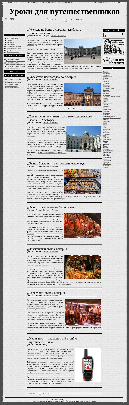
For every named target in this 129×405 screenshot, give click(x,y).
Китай (105, 124)
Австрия (106, 75)
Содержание (11, 44)
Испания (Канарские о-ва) (112, 118)
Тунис (105, 146)
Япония (105, 167)
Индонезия (106, 111)
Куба (104, 126)
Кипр (105, 122)
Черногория (107, 157)
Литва (105, 127)
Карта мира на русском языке (12, 80)
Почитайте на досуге (12, 87)
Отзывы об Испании (50, 166)
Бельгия (106, 83)
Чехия (105, 159)
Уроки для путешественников (64, 11)
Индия (105, 108)
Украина (106, 149)
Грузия (105, 99)
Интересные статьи (12, 84)
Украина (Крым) (109, 150)
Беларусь (106, 81)
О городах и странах (14, 48)
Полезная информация (13, 82)
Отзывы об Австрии (58, 36)
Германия (106, 95)
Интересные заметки (14, 46)
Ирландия (106, 113)
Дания (105, 101)
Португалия (107, 139)
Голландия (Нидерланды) (111, 96)
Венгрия (106, 90)
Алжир (105, 78)
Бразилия (106, 86)
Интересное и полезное (15, 50)
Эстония (106, 165)
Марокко (106, 131)
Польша (106, 137)
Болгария (106, 85)
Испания (106, 114)
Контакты (10, 42)
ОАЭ (104, 136)
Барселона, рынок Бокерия (47, 293)
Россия (105, 141)
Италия (105, 119)
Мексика (106, 132)
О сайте (9, 40)
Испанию (39, 219)
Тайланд (106, 144)
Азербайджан (107, 76)
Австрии (49, 86)
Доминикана (107, 103)
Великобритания (109, 88)
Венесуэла (106, 91)
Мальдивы (106, 129)
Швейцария (107, 160)
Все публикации (12, 38)
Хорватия (106, 155)
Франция (106, 154)
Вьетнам (106, 93)
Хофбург (38, 93)
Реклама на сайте (13, 52)
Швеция (106, 162)
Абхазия (106, 72)
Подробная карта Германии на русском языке (15, 60)
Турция (105, 147)
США (105, 142)
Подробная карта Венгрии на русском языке (15, 67)
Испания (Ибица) (109, 116)
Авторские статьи (11, 86)
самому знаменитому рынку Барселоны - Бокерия (45, 187)
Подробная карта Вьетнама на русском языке (15, 63)
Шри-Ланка (107, 164)
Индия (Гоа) (107, 109)
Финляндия (107, 152)
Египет (105, 104)
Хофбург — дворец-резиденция (49, 68)
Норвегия (106, 134)
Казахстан (106, 121)
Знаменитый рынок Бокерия (48, 249)
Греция (105, 98)
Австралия (107, 73)
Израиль (106, 106)
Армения (106, 80)
